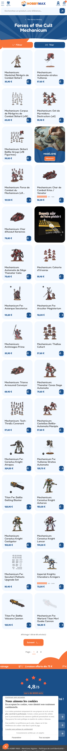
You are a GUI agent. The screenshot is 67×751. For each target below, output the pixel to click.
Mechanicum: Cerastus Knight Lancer (46, 538)
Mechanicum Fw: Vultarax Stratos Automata (46, 462)
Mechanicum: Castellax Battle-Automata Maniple (47, 423)
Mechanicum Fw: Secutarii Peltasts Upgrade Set (14, 577)
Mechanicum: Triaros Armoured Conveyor (16, 384)
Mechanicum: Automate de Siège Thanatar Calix (15, 270)
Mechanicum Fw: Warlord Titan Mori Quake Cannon (48, 618)
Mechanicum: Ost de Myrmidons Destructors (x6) (48, 113)
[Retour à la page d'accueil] (33, 3)
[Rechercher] (62, 10)
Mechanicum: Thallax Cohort (49, 345)
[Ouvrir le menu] (2, 3)
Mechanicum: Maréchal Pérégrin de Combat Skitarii (17, 75)
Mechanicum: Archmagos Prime (15, 345)
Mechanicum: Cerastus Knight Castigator (13, 538)
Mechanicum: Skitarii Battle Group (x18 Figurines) (16, 152)
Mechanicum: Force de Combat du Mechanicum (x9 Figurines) (17, 190)
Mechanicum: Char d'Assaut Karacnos (15, 230)
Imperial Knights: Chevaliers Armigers (48, 575)
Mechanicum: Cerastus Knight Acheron (46, 500)
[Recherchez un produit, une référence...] (31, 10)
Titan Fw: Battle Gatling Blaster (14, 499)
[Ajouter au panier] (29, 81)
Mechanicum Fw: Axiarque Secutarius (16, 307)
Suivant (33, 642)
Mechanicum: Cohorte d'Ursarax (49, 269)
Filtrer (17, 44)
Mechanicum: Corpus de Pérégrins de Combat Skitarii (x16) (16, 113)
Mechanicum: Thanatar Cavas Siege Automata (49, 385)
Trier (49, 44)
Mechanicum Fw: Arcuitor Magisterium (49, 307)
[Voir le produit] (29, 200)
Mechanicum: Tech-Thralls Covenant (15, 422)
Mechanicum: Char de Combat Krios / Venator (49, 190)
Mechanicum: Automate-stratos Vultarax (47, 75)
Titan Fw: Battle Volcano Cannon (14, 617)
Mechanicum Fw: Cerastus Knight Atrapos (14, 462)
